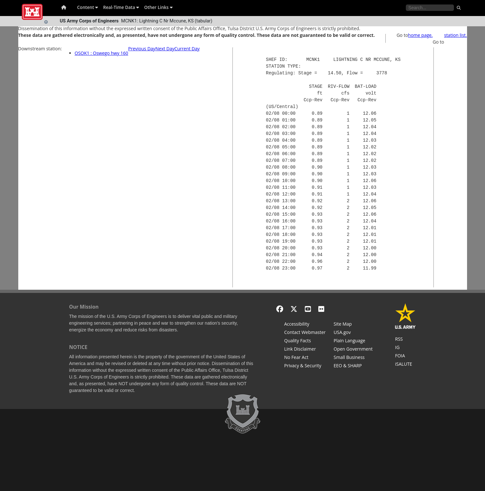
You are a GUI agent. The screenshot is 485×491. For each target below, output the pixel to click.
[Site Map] (353, 324)
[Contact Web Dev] (305, 333)
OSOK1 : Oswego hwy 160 (101, 53)
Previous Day (141, 49)
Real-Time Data (121, 7)
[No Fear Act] (305, 358)
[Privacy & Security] (305, 366)
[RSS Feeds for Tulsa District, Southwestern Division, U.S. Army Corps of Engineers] (405, 340)
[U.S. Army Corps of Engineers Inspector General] (405, 348)
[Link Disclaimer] (305, 349)
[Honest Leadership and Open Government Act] (353, 349)
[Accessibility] (305, 324)
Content (87, 7)
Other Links (158, 7)
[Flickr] (321, 308)
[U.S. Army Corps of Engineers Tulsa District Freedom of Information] (405, 356)
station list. (455, 35)
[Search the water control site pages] (430, 7)
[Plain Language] (353, 341)
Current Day (187, 49)
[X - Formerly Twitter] (293, 308)
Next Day (164, 49)
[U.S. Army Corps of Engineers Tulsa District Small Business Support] (353, 358)
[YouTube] (308, 308)
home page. (420, 35)
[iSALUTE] (405, 365)
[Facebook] (279, 308)
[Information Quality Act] (305, 341)
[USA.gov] (353, 333)
